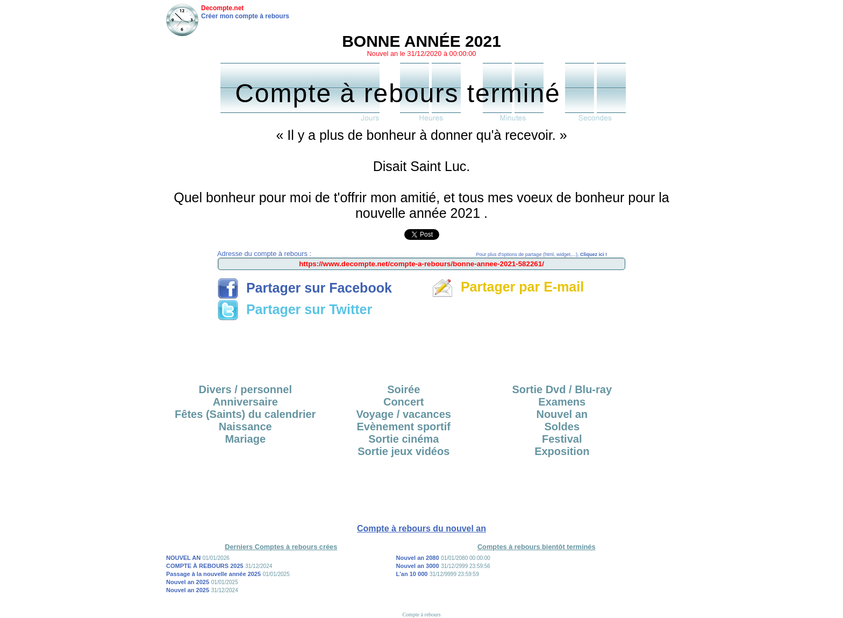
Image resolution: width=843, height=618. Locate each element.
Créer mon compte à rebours (245, 16)
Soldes (562, 426)
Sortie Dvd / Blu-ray (562, 389)
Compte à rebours (421, 614)
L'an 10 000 (412, 574)
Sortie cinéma (403, 439)
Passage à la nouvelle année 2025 (213, 574)
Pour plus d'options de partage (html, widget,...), (541, 254)
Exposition (561, 451)
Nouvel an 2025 (187, 582)
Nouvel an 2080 (417, 558)
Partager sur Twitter (294, 309)
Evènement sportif (404, 426)
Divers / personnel (245, 389)
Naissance (245, 426)
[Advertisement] (421, 348)
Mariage (245, 439)
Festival (562, 439)
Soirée (403, 389)
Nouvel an (562, 414)
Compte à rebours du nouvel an (421, 528)
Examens (561, 402)
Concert (403, 402)
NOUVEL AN (183, 558)
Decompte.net (222, 8)
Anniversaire (245, 402)
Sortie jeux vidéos (403, 451)
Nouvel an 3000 (417, 566)
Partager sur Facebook (304, 287)
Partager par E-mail (508, 286)
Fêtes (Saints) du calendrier (245, 414)
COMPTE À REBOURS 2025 (205, 566)
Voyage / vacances (403, 414)
